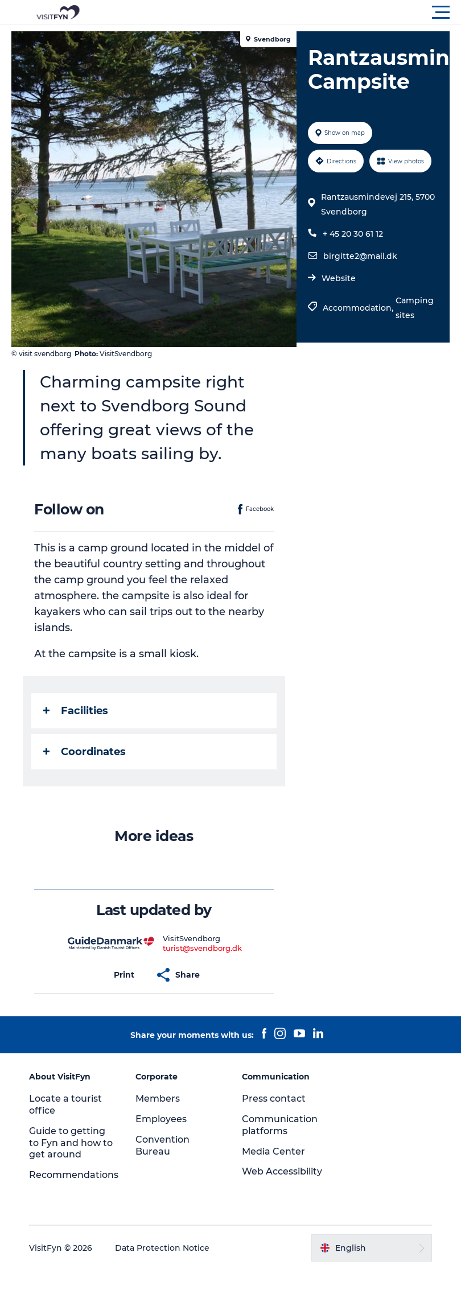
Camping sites (415, 307)
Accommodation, (359, 308)
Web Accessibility (282, 1171)
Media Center (273, 1151)
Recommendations (73, 1174)
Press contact (274, 1098)
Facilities (75, 710)
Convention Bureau (162, 1145)
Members (157, 1098)
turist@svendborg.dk (202, 948)
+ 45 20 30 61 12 (353, 234)
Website (339, 278)
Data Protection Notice (162, 1248)
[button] (282, 12)
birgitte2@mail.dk (360, 256)
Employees (161, 1119)
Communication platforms (280, 1125)
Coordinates (84, 751)
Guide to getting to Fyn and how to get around (71, 1143)
